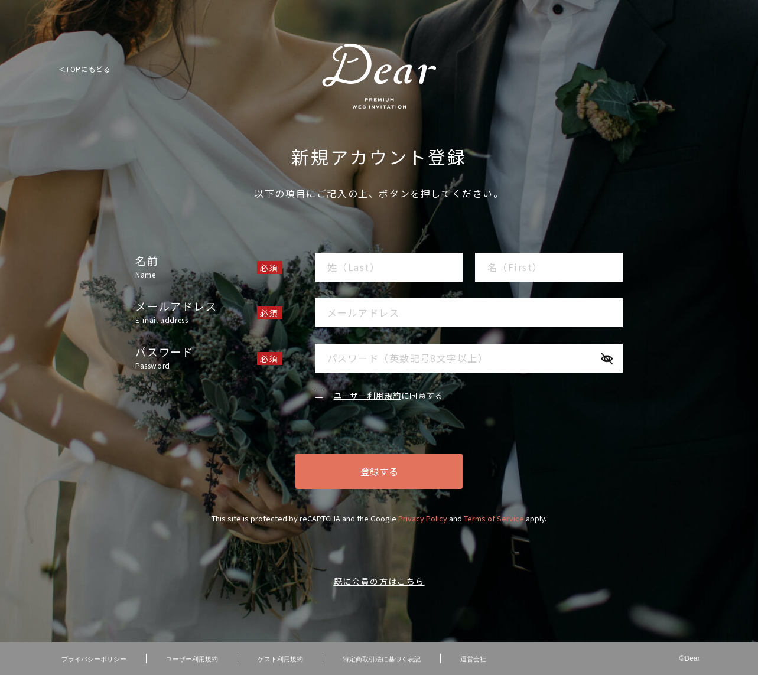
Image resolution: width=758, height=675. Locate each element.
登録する (379, 471)
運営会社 (473, 658)
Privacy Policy (422, 518)
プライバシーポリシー (93, 658)
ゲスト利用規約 (280, 658)
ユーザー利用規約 (367, 395)
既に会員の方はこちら (379, 581)
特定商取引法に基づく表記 (382, 658)
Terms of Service (494, 518)
